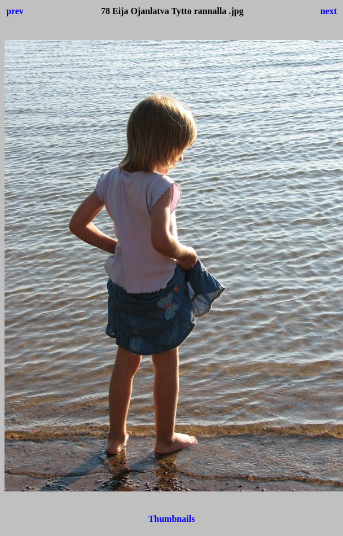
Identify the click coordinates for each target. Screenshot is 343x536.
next (328, 11)
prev (15, 11)
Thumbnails (171, 519)
